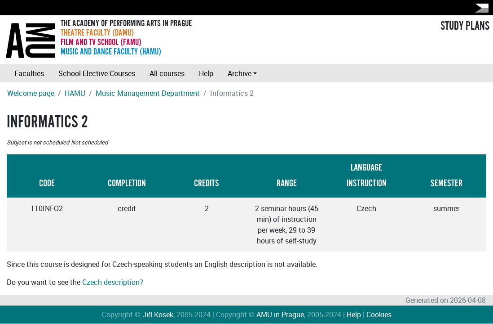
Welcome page (30, 93)
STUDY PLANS (464, 26)
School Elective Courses (96, 73)
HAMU (75, 93)
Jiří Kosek (157, 315)
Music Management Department (148, 93)
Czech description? (112, 282)
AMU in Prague (280, 315)
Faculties (29, 73)
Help (206, 73)
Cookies (379, 315)
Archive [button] (239, 73)
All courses (167, 73)
